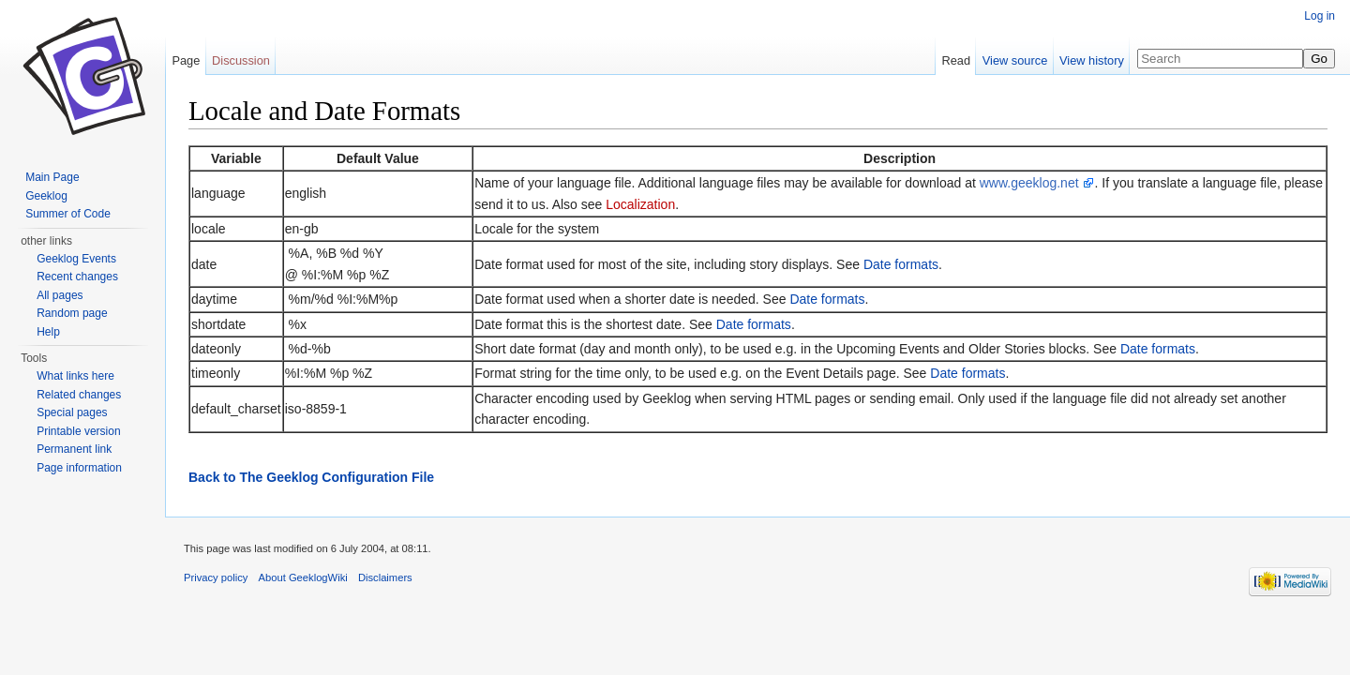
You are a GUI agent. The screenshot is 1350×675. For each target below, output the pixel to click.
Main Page (52, 177)
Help (48, 331)
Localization (640, 204)
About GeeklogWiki (303, 577)
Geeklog (46, 195)
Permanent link (74, 449)
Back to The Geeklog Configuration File (311, 477)
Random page (72, 313)
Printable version (78, 431)
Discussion (241, 60)
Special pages (72, 412)
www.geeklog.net (1031, 182)
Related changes (79, 394)
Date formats (900, 264)
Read (955, 60)
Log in (1319, 15)
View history (1091, 60)
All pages (59, 295)
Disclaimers (385, 577)
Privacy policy (216, 577)
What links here (75, 375)
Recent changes (77, 276)
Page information (79, 467)
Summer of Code (68, 213)
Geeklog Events (76, 258)
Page (186, 60)
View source (1014, 60)
